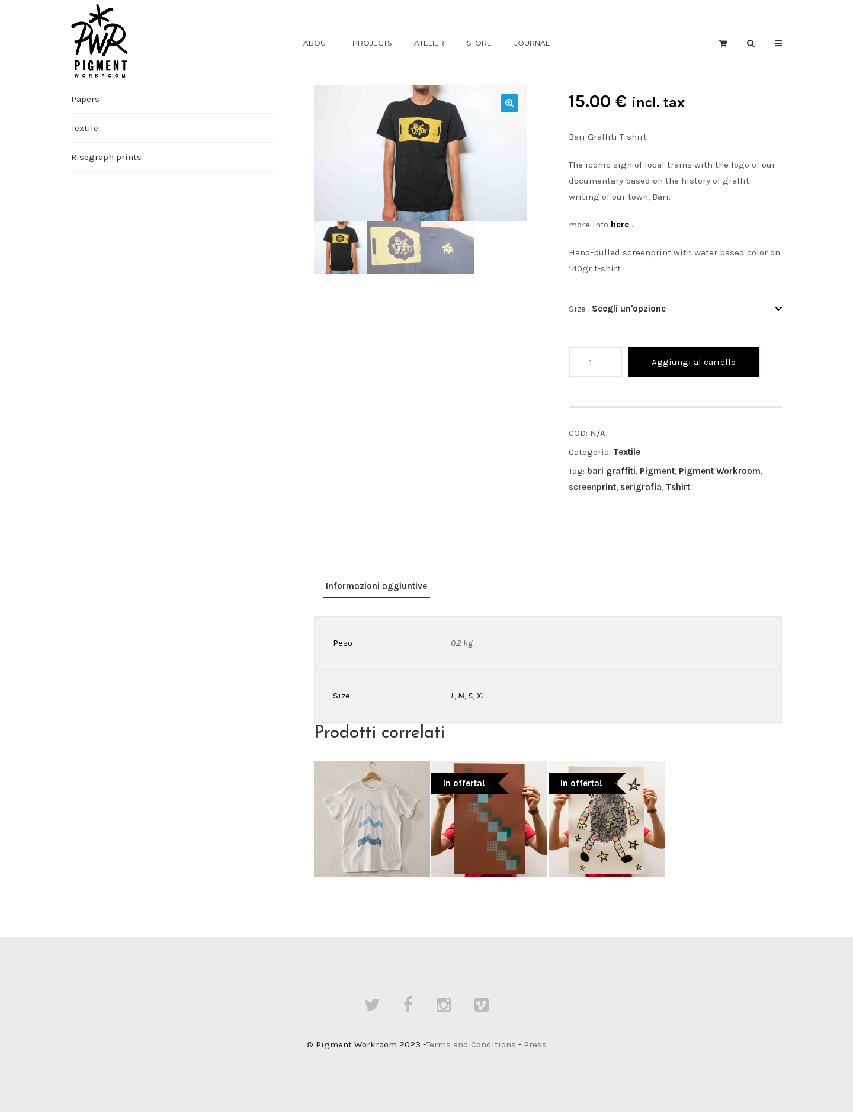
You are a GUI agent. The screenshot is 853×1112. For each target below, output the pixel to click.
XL (480, 695)
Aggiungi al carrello (694, 362)
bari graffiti (611, 471)
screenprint (592, 487)
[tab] (376, 586)
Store (479, 43)
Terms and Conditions (471, 1044)
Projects (372, 43)
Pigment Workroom (720, 471)
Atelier (429, 43)
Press (535, 1044)
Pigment (657, 471)
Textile (626, 452)
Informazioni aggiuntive (376, 586)
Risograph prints (106, 157)
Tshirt (678, 487)
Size (577, 308)
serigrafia (641, 487)
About (316, 43)
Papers (85, 99)
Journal (532, 43)
